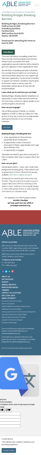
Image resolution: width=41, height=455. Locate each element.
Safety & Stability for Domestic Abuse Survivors (16, 306)
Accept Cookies (8, 450)
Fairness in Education (8, 303)
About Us (6, 277)
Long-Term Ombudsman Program (12, 320)
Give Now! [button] (6, 127)
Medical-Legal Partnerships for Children (14, 317)
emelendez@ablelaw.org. (20, 342)
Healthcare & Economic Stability (11, 309)
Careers (5, 290)
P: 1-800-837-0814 (8, 263)
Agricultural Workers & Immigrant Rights (14, 314)
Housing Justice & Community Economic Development (18, 312)
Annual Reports (9, 285)
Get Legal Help (8, 295)
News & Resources (10, 287)
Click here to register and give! (20, 175)
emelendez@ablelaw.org (11, 333)
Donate (5, 282)
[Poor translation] (7, 410)
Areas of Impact (9, 298)
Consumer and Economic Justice (12, 301)
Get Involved (7, 279)
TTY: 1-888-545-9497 (9, 265)
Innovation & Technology (9, 322)
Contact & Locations (11, 293)
